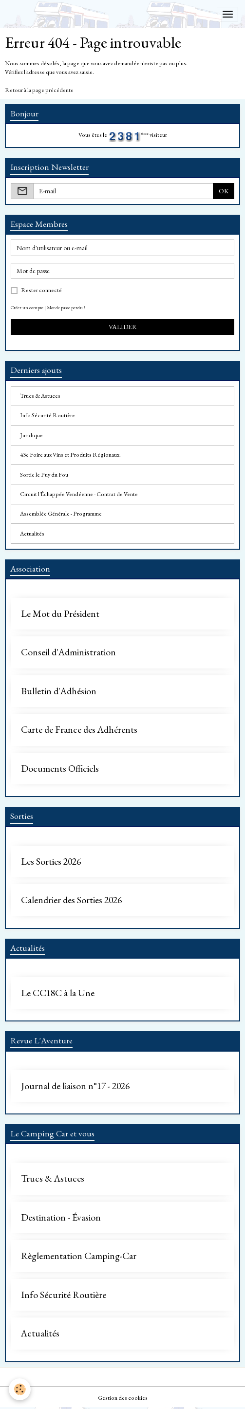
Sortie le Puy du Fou (44, 475)
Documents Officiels (60, 769)
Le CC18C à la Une (57, 993)
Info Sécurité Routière (47, 415)
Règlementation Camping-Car (78, 1256)
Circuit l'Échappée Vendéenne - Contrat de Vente (79, 494)
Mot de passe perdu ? (66, 307)
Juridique (31, 435)
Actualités (32, 534)
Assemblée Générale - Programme (61, 514)
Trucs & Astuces (40, 396)
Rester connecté (41, 290)
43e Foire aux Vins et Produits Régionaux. (70, 455)
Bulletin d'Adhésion (58, 691)
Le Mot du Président (60, 614)
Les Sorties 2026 (51, 862)
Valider (123, 326)
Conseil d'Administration (68, 652)
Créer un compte (27, 307)
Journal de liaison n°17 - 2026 (75, 1086)
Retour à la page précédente (39, 90)
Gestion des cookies (123, 1398)
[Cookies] (20, 1389)
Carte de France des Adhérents (79, 730)
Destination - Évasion (61, 1218)
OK (224, 190)
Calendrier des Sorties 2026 (71, 900)
